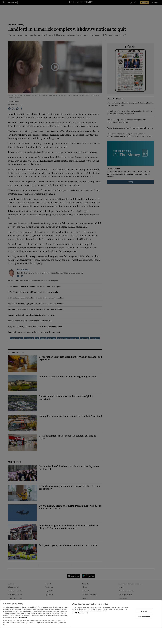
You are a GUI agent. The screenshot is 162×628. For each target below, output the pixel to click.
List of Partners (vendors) (80, 613)
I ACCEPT (144, 611)
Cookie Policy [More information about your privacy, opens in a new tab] (23, 617)
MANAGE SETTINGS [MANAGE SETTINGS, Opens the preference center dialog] (144, 617)
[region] (81, 614)
